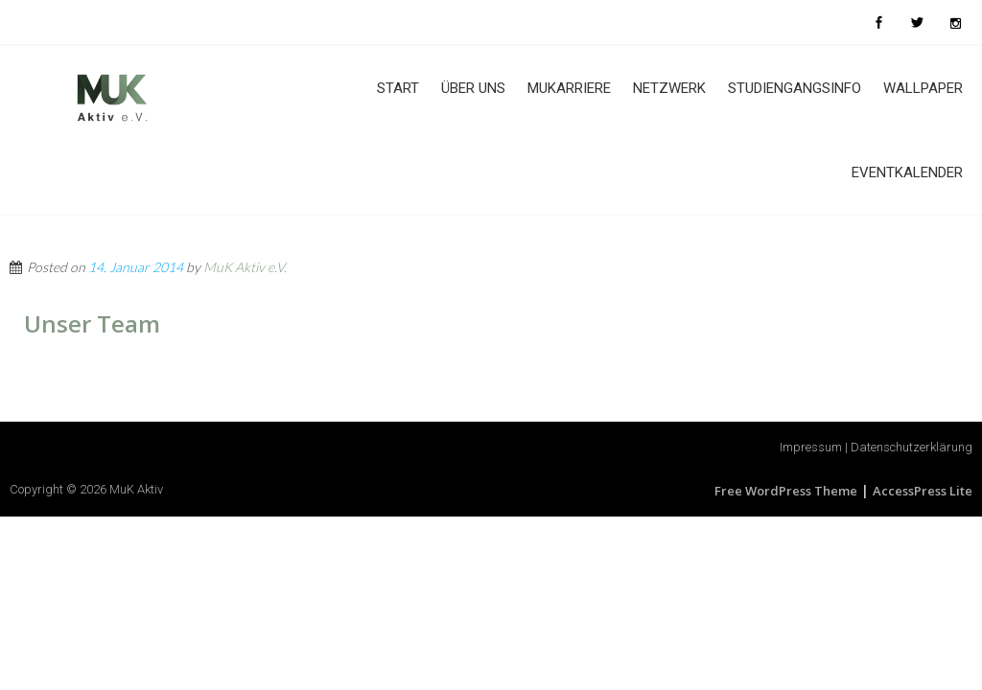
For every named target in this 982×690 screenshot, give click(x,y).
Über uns (473, 88)
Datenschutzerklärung (911, 447)
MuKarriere (569, 88)
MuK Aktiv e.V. (245, 267)
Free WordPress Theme (785, 490)
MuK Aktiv (136, 489)
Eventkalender (907, 172)
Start (398, 88)
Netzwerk (669, 88)
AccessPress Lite (922, 490)
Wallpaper (923, 88)
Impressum (811, 447)
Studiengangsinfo (794, 88)
